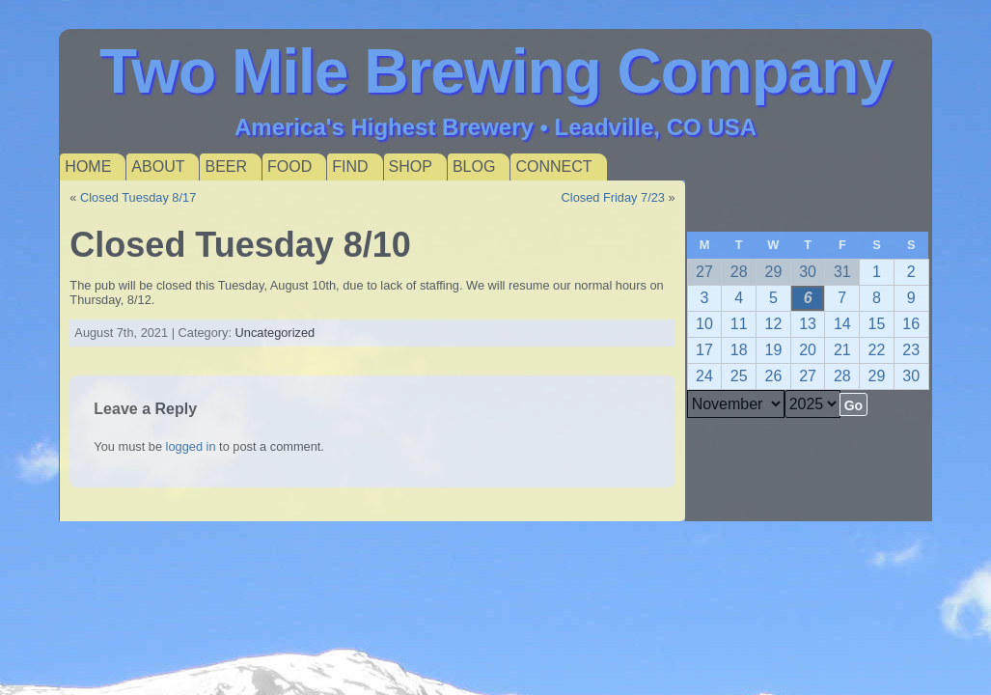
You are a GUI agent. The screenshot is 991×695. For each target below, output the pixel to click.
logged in (191, 446)
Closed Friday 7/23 (613, 197)
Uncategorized (275, 332)
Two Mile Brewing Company (495, 71)
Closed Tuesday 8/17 (138, 197)
